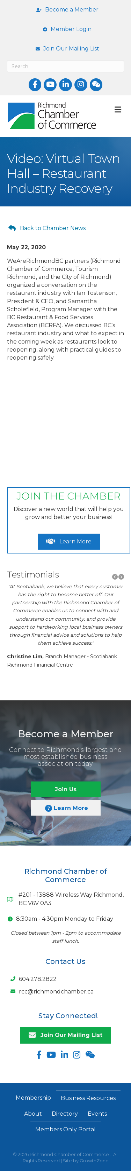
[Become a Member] (66, 9)
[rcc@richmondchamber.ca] (50, 991)
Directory (65, 1113)
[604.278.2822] (32, 979)
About (33, 1113)
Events (97, 1113)
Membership (33, 1097)
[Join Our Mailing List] (65, 48)
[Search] (65, 66)
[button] (47, 228)
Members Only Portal (65, 1129)
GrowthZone (94, 1160)
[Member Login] (65, 29)
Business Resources (88, 1098)
